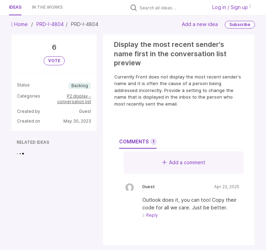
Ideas (15, 7)
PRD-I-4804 (50, 24)
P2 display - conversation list (74, 98)
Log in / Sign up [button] (231, 7)
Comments (138, 141)
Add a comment (183, 162)
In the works (47, 7)
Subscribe (239, 24)
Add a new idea (200, 24)
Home (20, 24)
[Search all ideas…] (172, 7)
